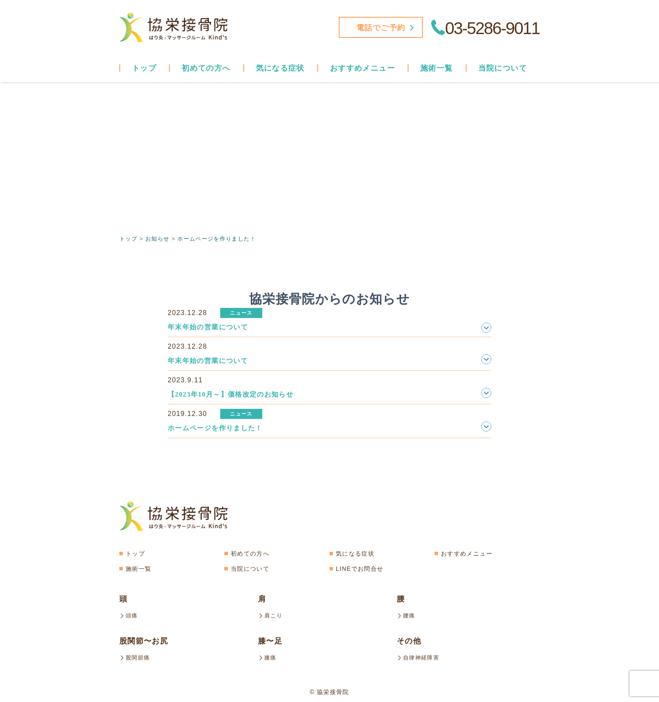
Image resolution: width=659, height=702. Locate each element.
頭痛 (129, 615)
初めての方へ (206, 68)
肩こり (271, 615)
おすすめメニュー (467, 553)
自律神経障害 (419, 656)
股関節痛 (135, 656)
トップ (144, 68)
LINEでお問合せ (359, 568)
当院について (250, 568)
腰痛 (406, 615)
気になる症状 (355, 553)
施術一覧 (138, 568)
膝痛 (267, 656)
